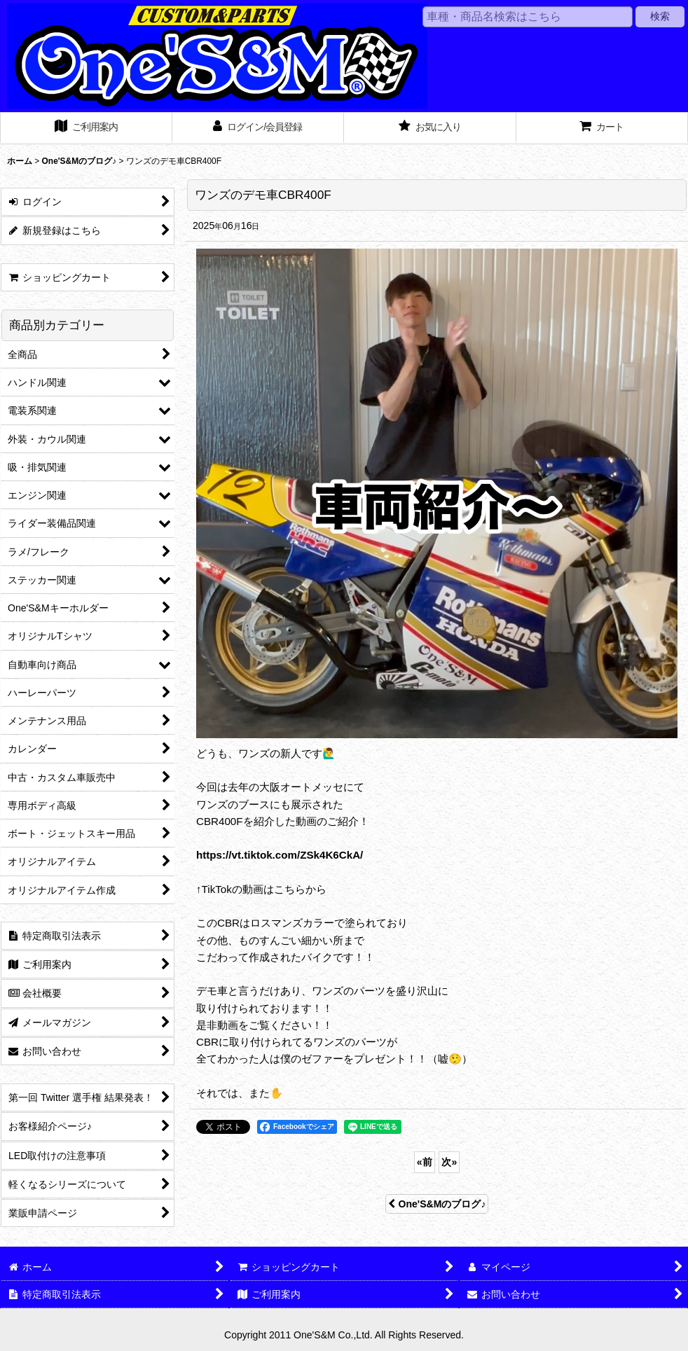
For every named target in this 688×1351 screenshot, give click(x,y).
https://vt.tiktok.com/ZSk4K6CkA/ (279, 855)
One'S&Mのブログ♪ (437, 1204)
